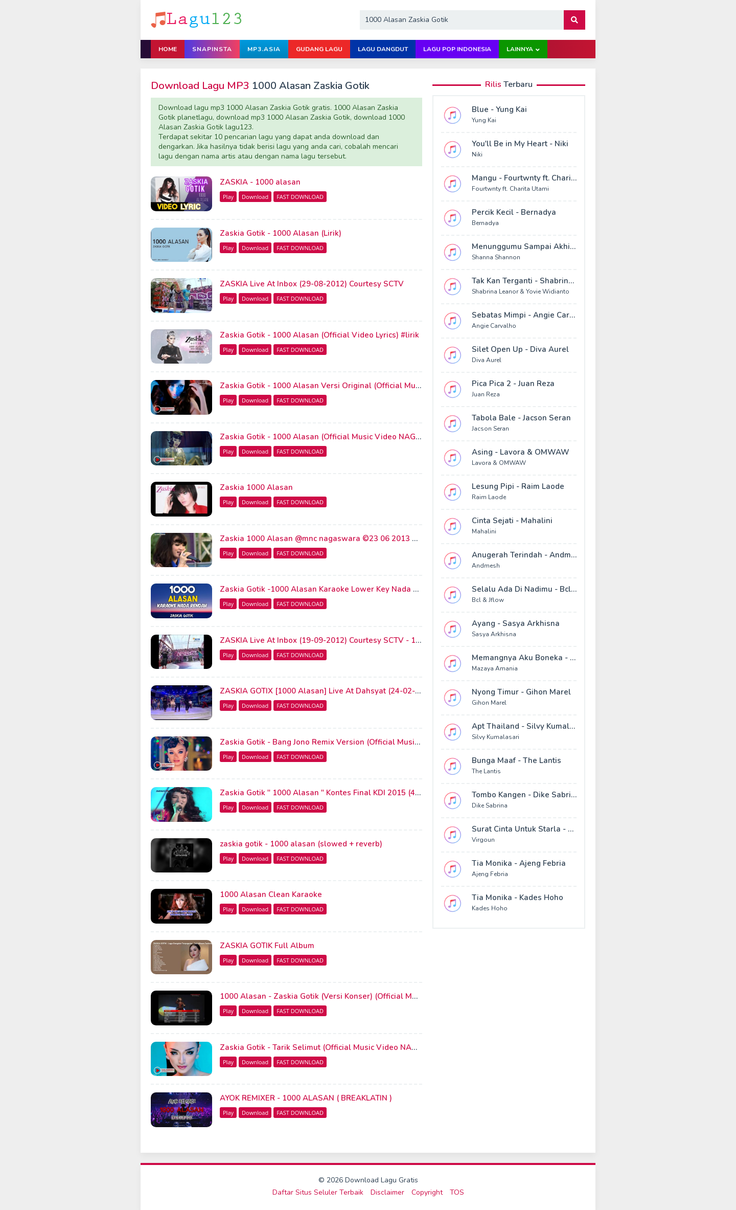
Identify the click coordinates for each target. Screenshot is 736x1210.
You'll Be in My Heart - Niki (520, 144)
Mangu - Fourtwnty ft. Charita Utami (537, 178)
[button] (574, 20)
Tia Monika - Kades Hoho (517, 897)
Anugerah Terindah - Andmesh (528, 555)
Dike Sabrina (490, 805)
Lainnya (520, 49)
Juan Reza (486, 394)
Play (228, 196)
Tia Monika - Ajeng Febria (519, 863)
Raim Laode (489, 497)
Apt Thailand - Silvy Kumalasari (530, 726)
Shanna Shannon (496, 257)
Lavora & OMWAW (499, 463)
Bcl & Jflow (488, 600)
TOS (457, 1192)
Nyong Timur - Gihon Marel (521, 692)
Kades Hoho (490, 908)
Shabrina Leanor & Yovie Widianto (520, 291)
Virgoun (483, 840)
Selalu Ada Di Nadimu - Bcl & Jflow (536, 589)
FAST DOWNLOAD (300, 196)
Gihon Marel (489, 703)
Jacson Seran (490, 428)
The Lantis (486, 771)
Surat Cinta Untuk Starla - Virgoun (534, 829)
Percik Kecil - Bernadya (514, 212)
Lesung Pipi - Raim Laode (518, 486)
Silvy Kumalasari (495, 737)
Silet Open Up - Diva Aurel (520, 349)
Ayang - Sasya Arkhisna (516, 623)
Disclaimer (387, 1192)
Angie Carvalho (494, 326)
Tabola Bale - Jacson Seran (521, 418)
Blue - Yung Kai (499, 109)
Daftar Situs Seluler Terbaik (317, 1192)
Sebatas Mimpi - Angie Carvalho (531, 315)
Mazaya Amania (495, 668)
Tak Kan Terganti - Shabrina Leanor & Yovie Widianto (569, 281)
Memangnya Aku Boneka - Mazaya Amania (550, 658)
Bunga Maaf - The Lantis (516, 760)
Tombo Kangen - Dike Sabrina (526, 795)
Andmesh (486, 566)
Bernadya (485, 223)
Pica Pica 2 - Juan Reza (513, 383)
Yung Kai (484, 120)
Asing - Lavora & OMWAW (520, 452)
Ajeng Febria (490, 874)
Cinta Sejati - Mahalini (512, 521)
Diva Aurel (486, 360)
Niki (477, 154)
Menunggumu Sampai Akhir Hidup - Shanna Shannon (569, 246)
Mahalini (484, 531)
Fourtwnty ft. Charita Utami (510, 189)
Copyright (427, 1192)
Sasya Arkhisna (494, 634)
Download (255, 196)
